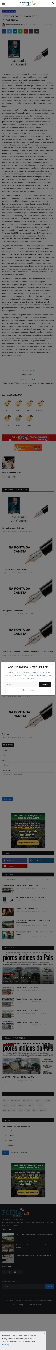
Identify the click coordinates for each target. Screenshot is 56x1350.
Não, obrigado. (28, 690)
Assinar (45, 684)
